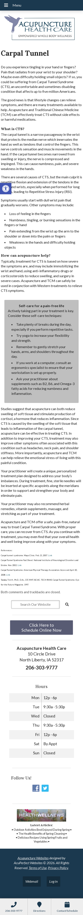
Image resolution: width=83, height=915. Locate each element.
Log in (53, 881)
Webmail (31, 881)
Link (50, 555)
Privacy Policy (58, 868)
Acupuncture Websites (33, 858)
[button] (5, 188)
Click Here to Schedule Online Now (41, 628)
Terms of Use (38, 868)
